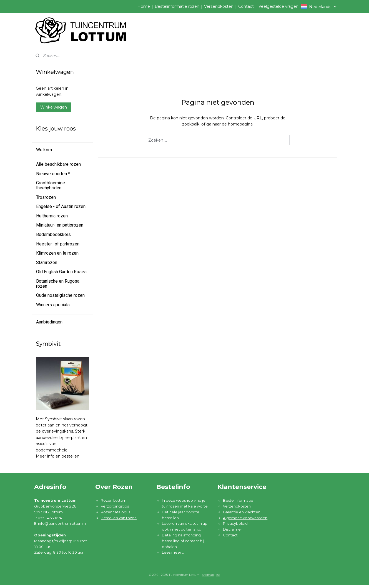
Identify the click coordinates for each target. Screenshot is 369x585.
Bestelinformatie (238, 500)
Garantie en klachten (241, 512)
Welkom (44, 149)
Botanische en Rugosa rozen (57, 283)
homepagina (240, 124)
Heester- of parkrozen (57, 244)
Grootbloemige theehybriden (50, 185)
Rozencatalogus (115, 512)
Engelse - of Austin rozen (61, 206)
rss (218, 575)
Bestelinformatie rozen (177, 6)
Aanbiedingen (49, 322)
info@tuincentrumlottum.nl (62, 523)
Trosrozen (46, 197)
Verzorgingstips (115, 506)
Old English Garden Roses (61, 271)
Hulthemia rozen (52, 216)
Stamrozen (46, 262)
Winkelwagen (53, 107)
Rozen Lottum (113, 500)
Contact (246, 6)
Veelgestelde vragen (278, 6)
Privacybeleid (235, 523)
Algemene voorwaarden (245, 518)
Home (143, 6)
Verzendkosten (219, 6)
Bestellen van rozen (119, 518)
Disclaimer (232, 529)
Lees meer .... (173, 552)
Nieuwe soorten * (53, 173)
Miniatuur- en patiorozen (59, 225)
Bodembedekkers (53, 234)
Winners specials (53, 304)
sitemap (208, 575)
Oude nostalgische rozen (60, 295)
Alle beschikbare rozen (58, 164)
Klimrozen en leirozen (57, 253)
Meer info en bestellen (57, 456)
